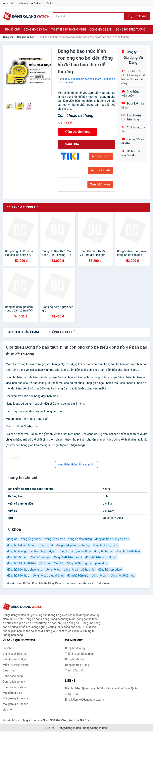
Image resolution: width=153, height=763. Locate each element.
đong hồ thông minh (105, 545)
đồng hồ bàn (99, 575)
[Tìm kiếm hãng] (89, 16)
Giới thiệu (36, 3)
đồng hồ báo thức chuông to (24, 569)
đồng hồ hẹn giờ (40, 557)
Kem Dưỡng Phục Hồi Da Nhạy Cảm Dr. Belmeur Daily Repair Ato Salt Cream (63, 583)
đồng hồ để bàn (16, 557)
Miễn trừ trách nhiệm (15, 664)
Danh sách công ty (14, 681)
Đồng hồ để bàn (100, 29)
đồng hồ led (53, 569)
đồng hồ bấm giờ (77, 575)
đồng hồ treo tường (80, 539)
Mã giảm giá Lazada (15, 698)
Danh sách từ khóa (14, 687)
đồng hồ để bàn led (122, 575)
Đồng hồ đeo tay (35, 29)
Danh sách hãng (13, 676)
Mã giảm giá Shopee (15, 704)
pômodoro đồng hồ (51, 563)
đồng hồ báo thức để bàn (100, 557)
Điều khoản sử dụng (15, 659)
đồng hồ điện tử (54, 539)
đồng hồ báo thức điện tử (48, 575)
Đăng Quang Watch (95, 727)
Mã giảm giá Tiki (13, 692)
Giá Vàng (61, 720)
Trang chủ (8, 3)
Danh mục (23, 3)
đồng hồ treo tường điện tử (111, 539)
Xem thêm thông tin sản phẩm (76, 464)
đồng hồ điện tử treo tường (73, 545)
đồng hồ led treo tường (21, 545)
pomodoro (101, 563)
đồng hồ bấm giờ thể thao (75, 551)
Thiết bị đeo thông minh (68, 29)
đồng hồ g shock (31, 539)
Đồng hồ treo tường (131, 29)
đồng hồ (12, 539)
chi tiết (63, 332)
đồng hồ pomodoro (110, 569)
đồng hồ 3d (46, 545)
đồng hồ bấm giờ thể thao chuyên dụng (31, 551)
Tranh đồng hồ (74, 670)
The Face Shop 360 (43, 720)
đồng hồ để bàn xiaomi (67, 557)
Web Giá (74, 720)
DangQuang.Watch (69, 727)
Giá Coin (85, 720)
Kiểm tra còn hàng (77, 132)
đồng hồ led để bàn (128, 551)
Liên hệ (49, 3)
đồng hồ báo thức (18, 575)
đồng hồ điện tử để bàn (21, 563)
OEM (68, 78)
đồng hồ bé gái (103, 551)
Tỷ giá (26, 720)
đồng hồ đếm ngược (79, 563)
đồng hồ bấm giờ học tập (79, 569)
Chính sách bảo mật (15, 653)
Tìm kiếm (137, 16)
